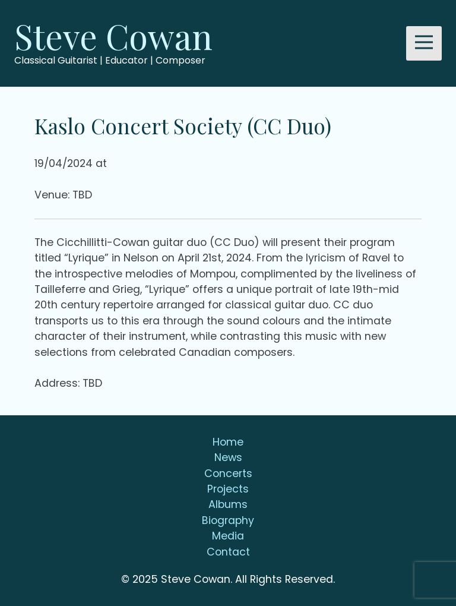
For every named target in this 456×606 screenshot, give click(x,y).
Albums (228, 504)
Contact (228, 552)
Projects (228, 489)
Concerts (228, 473)
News (228, 457)
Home (228, 442)
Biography (228, 520)
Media (228, 536)
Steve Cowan (113, 35)
